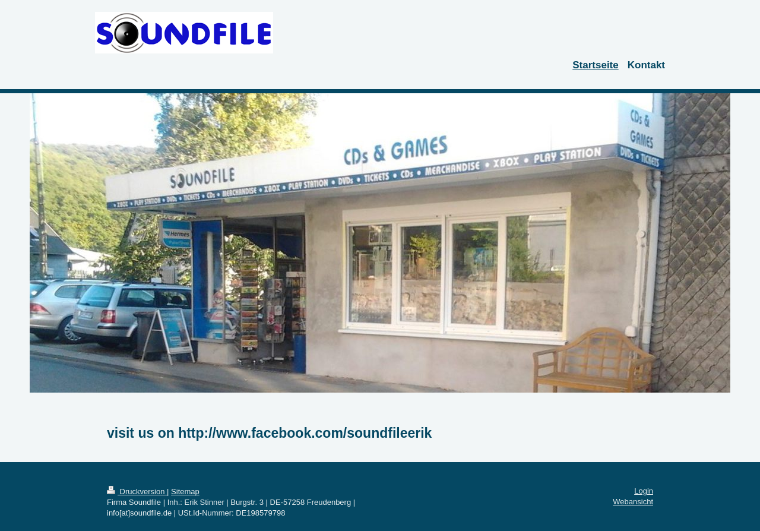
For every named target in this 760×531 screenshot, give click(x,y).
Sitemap (185, 491)
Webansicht (633, 501)
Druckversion (137, 491)
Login (643, 490)
